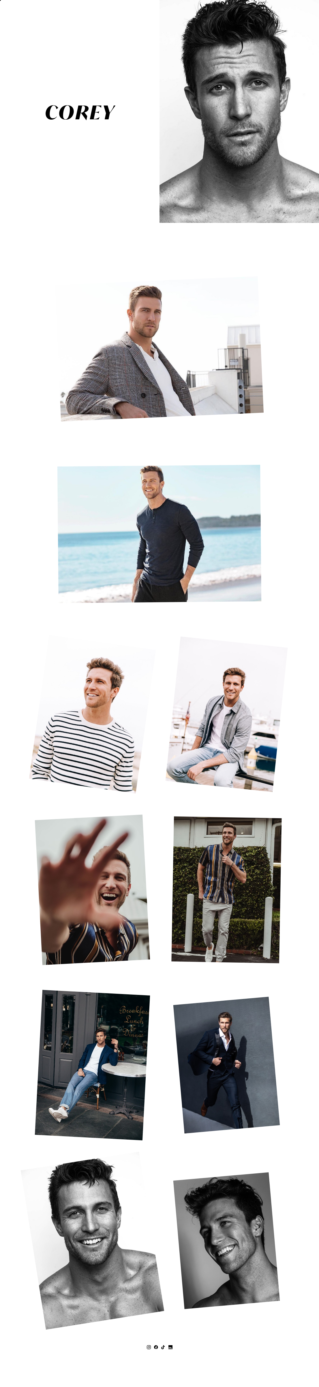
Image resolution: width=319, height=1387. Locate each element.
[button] (15, 15)
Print (140, 188)
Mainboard (225, 1369)
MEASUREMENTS (128, 177)
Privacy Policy (182, 1369)
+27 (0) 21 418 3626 (159, 1352)
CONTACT (136, 199)
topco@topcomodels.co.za (159, 1358)
